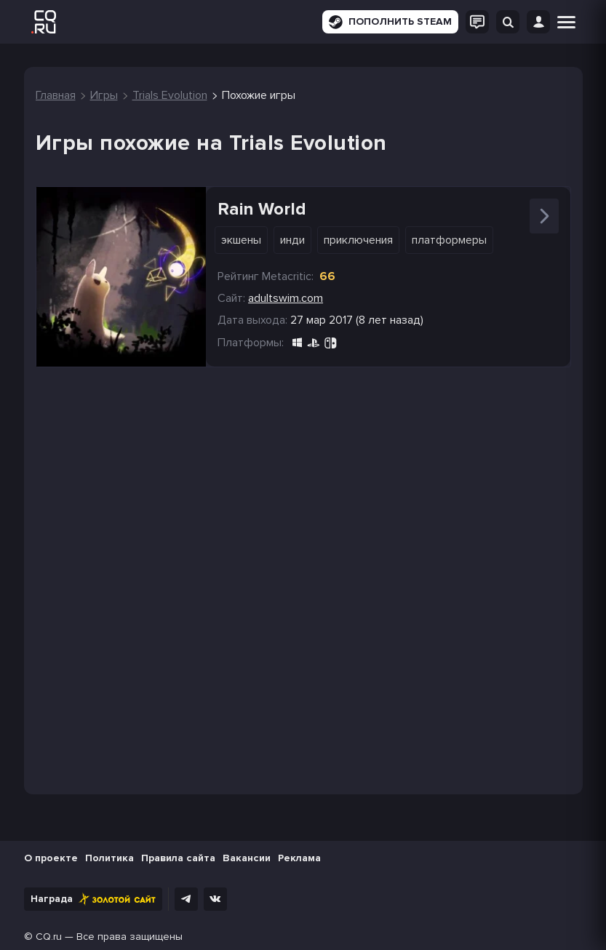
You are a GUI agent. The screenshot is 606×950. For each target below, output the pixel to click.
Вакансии (247, 858)
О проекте (51, 858)
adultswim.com (285, 298)
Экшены (241, 240)
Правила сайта (178, 858)
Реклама (299, 858)
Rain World (262, 209)
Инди (292, 240)
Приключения (358, 240)
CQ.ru (49, 936)
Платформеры (449, 240)
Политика (109, 858)
